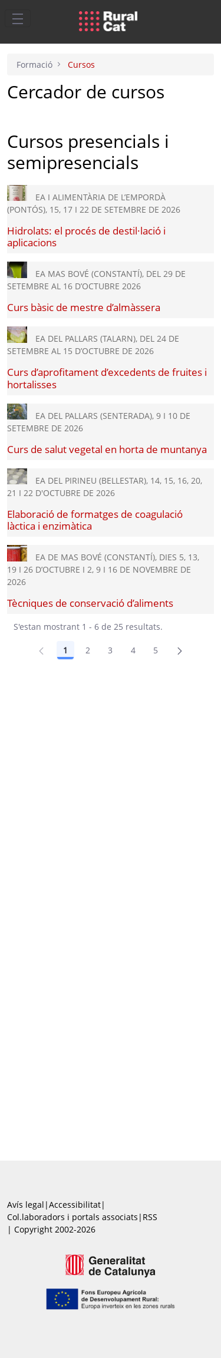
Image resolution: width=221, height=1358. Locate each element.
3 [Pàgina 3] (110, 650)
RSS (150, 1216)
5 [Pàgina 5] (155, 650)
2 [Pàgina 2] (87, 650)
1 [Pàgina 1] (65, 650)
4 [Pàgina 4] (133, 650)
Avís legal (25, 1204)
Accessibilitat (75, 1204)
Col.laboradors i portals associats (72, 1216)
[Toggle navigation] (18, 18)
